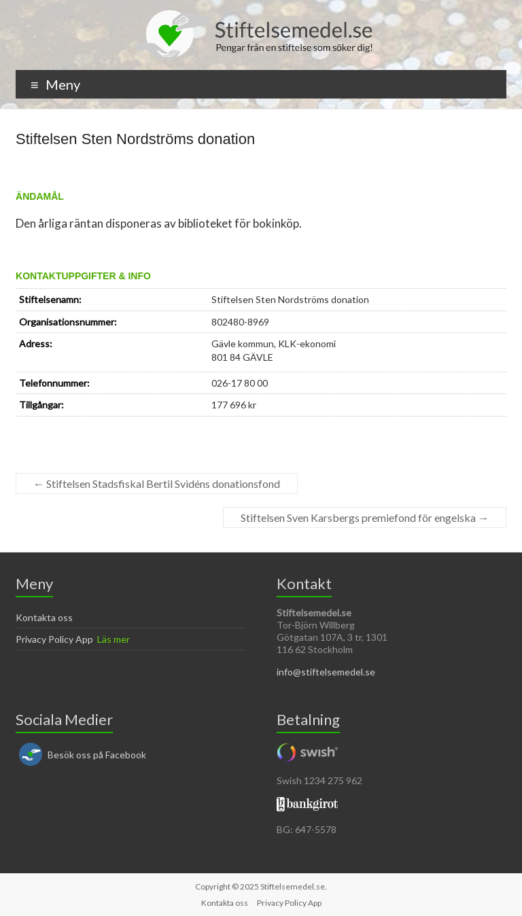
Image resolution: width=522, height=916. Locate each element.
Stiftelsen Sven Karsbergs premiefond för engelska (365, 517)
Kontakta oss (44, 617)
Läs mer (113, 639)
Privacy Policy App (54, 639)
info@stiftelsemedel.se (326, 671)
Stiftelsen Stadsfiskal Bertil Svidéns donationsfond (156, 483)
